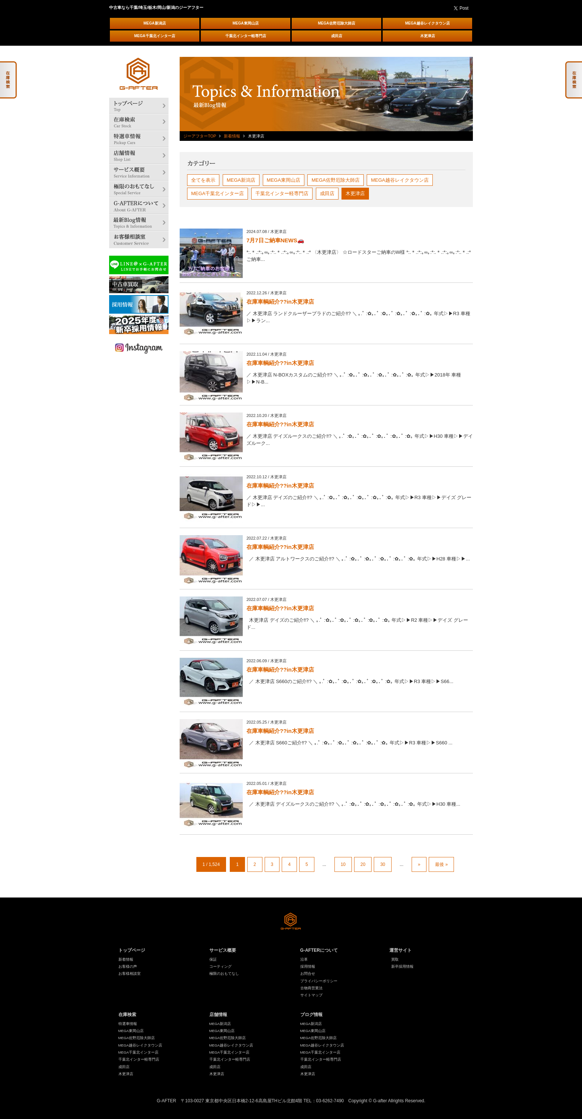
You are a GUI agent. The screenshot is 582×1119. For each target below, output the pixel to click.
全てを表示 (203, 180)
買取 (395, 959)
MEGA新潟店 (155, 23)
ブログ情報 (311, 1014)
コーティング (220, 966)
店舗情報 (218, 1014)
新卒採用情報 (402, 966)
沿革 (304, 959)
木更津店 (427, 36)
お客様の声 (127, 966)
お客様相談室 (129, 973)
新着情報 (232, 136)
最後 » (441, 864)
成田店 (336, 36)
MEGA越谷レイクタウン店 (427, 23)
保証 (213, 959)
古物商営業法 (311, 988)
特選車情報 (127, 1024)
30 (382, 864)
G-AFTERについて (319, 950)
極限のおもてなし (224, 973)
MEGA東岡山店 (246, 23)
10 (343, 864)
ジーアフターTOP (199, 136)
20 (362, 864)
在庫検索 (127, 1014)
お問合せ (307, 973)
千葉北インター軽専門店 (245, 36)
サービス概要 (222, 950)
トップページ (131, 950)
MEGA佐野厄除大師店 (336, 23)
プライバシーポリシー (318, 981)
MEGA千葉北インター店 (154, 36)
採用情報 (307, 966)
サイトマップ (311, 995)
